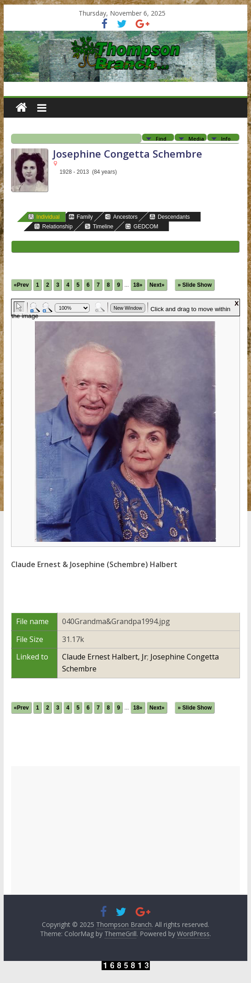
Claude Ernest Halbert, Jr (104, 657)
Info (226, 138)
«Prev (21, 285)
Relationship (53, 226)
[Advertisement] (125, 830)
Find (161, 138)
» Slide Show (194, 285)
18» (138, 285)
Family (80, 216)
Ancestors (121, 216)
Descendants (169, 216)
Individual (44, 216)
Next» (157, 285)
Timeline (99, 226)
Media (196, 138)
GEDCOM (141, 226)
